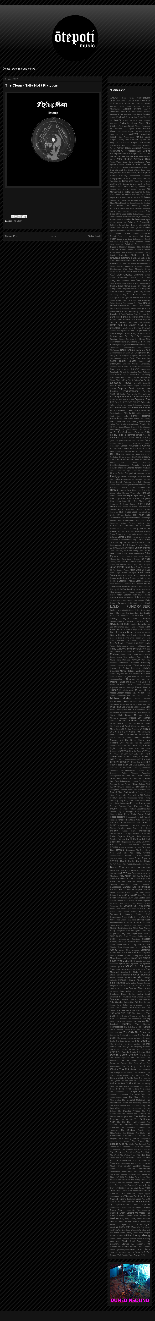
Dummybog (115, 364)
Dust (112, 369)
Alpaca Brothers (136, 131)
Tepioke (147, 1005)
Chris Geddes (138, 261)
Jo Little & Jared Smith (124, 553)
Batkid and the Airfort (132, 178)
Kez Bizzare (137, 584)
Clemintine (138, 275)
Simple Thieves (143, 925)
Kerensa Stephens (119, 581)
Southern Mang (123, 958)
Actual (120, 114)
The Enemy (145, 1055)
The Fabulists (138, 1058)
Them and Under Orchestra (122, 1158)
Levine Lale (130, 627)
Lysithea (137, 648)
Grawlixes (146, 471)
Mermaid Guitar (142, 690)
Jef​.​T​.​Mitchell (115, 548)
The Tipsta (134, 1147)
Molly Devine (125, 715)
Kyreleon (122, 603)
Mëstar (128, 693)
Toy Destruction (121, 1188)
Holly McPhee (133, 498)
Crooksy (122, 294)
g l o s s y (145, 438)
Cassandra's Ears (124, 239)
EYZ (125, 402)
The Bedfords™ (134, 1019)
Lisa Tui (113, 638)
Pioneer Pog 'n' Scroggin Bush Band (127, 812)
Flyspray (128, 430)
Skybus (147, 928)
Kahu (147, 570)
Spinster (120, 966)
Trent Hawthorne (135, 1191)
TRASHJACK (121, 1191)
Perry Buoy (123, 801)
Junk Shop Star (138, 567)
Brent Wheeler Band (118, 217)
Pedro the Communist (127, 798)
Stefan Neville (116, 975)
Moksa (112, 715)
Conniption (145, 289)
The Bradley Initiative (130, 1022)
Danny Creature (122, 309)
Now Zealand (124, 756)
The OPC (126, 1108)
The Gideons (140, 1072)
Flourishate (145, 424)
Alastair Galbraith (119, 123)
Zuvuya (137, 1255)
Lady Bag (139, 613)
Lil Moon (146, 632)
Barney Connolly (118, 176)
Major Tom (122, 657)
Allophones (122, 131)
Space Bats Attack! (140, 958)
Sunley (132, 994)
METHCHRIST (139, 693)
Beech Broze (139, 181)
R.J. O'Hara (145, 834)
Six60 (112, 928)
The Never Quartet (118, 1105)
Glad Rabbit (136, 457)
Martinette (140, 671)
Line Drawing (132, 635)
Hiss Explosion (117, 498)
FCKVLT (113, 410)
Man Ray (145, 660)
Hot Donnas (123, 507)
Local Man (119, 640)
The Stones (138, 1141)
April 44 (124, 151)
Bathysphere (116, 178)
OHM (143, 762)
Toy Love (134, 1188)
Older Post (94, 236)
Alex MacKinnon (126, 126)
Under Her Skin (133, 1210)
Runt (134, 876)
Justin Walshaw (137, 570)
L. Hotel (145, 603)
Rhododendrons (116, 856)
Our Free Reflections (120, 781)
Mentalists (123, 690)
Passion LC (129, 787)
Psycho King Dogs (141, 828)
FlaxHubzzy (116, 418)
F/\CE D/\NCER (134, 402)
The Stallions (124, 1141)
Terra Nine (114, 1008)
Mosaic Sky (135, 718)
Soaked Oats (134, 942)
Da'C (125, 300)
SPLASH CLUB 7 (134, 966)
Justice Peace (123, 570)
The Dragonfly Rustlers (140, 1047)
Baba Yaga (145, 170)
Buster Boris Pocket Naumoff (122, 228)
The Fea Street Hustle (132, 1060)
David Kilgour (116, 317)
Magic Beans (139, 654)
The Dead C (142, 1040)
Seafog (142, 898)
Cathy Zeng (123, 242)
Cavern (147, 242)
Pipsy (120, 814)
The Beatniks (121, 1019)
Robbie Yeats (144, 864)
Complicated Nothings (131, 289)
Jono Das (140, 562)
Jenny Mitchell (127, 548)
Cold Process (115, 283)
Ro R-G (113, 864)
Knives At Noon (124, 597)
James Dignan (125, 537)
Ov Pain (143, 781)
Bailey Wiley (132, 173)
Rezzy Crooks (142, 853)
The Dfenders (116, 1044)
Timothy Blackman (128, 1174)
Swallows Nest (129, 997)
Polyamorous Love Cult (133, 817)
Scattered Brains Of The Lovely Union (133, 892)
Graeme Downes (118, 468)
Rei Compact (117, 844)
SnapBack (135, 939)
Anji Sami (126, 145)
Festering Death (116, 413)
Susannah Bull (116, 997)
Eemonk (132, 375)
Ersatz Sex (136, 394)
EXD (131, 399)
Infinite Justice (140, 518)
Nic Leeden (145, 743)
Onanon (129, 767)
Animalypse (115, 145)
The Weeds (114, 1155)
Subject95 (114, 986)
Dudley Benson (127, 361)
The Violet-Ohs (133, 1152)
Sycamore (124, 999)
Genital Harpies (117, 443)
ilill (120, 518)
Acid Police (137, 112)
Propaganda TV (125, 825)
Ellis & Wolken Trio (135, 380)
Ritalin (147, 861)
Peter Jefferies (137, 803)
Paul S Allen (116, 792)
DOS (148, 350)
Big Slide (146, 192)
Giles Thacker (117, 454)
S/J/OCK (113, 879)
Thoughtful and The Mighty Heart (135, 1163)
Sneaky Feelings (118, 942)
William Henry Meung (137, 1235)
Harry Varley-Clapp (140, 487)
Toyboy (142, 1188)
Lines (141, 635)
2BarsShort (115, 101)
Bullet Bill (121, 222)
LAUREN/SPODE (117, 621)
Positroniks (145, 820)
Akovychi (133, 120)
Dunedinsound (144, 367)
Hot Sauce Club (135, 507)
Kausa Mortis (116, 578)
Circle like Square (117, 272)
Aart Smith (125, 106)
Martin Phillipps (127, 671)
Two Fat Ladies (142, 1201)
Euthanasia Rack (142, 397)
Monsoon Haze (142, 715)
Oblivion (120, 759)
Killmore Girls (144, 586)
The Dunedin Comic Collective (131, 1052)
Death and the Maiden (123, 325)
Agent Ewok (115, 117)
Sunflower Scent (118, 994)
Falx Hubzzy (128, 405)
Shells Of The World (137, 917)
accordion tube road (120, 111)
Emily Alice (121, 386)
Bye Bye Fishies (142, 228)
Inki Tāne (145, 520)
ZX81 (143, 1255)
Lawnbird (130, 621)
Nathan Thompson (118, 737)
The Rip (121, 1122)
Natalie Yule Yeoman (127, 734)
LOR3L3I (128, 643)
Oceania (127, 759)
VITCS (136, 1222)
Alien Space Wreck (132, 129)
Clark (119, 274)
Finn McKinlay (144, 413)
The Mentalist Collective (133, 1100)
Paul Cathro (140, 787)
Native (130, 737)
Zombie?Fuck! (127, 1255)
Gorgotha (135, 465)
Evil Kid (118, 399)
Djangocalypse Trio (132, 347)
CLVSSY (134, 278)
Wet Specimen (124, 1230)
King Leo (126, 589)
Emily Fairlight (133, 386)
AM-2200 (134, 134)
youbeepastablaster (126, 1249)
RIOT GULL (115, 861)
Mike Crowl (124, 704)
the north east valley (136, 1105)
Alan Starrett (144, 120)
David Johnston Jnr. (142, 314)
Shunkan (137, 922)
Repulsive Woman (133, 847)
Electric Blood (125, 377)
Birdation (145, 197)
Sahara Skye (139, 879)
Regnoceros (126, 842)
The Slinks (140, 1133)
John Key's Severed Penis (128, 559)
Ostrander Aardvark (127, 778)
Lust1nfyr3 (121, 649)
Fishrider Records (140, 416)
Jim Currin (128, 551)
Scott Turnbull (144, 895)
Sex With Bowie (142, 906)
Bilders (118, 195)
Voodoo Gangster (118, 1224)
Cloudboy (122, 278)
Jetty (121, 551)
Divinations (132, 342)
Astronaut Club (142, 159)
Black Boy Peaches (130, 200)
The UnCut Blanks (142, 1149)
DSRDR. (113, 361)
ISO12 (119, 528)
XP (119, 1247)
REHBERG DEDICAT (141, 842)
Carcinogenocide (124, 236)
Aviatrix (120, 164)
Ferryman (145, 410)
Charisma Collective (135, 250)
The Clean (17, 221)
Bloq (127, 208)
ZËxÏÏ (119, 1255)
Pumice (114, 830)
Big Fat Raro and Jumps (131, 192)
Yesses (146, 1247)
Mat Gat (128, 674)
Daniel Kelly (137, 306)
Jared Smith (144, 540)
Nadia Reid (134, 731)
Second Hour (122, 901)
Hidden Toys (122, 496)
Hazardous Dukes (139, 490)
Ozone (121, 784)
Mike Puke (115, 706)
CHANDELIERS (143, 247)
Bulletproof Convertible (139, 222)
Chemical (130, 253)
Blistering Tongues (141, 205)
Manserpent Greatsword (129, 663)
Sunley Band (143, 994)
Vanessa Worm (132, 1216)
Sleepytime (136, 931)
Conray (128, 291)
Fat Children (115, 408)
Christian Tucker (142, 266)
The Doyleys (123, 1047)
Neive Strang (137, 740)
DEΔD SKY (145, 334)
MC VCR (142, 682)
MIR (126, 710)
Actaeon (113, 114)
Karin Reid (122, 575)
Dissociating (120, 342)
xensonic (141, 1244)
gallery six (123, 440)
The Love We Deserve (140, 1089)
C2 (111, 233)
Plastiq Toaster (117, 817)
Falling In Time (116, 405)
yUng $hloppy (128, 1252)
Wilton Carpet (115, 1239)
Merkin (131, 690)
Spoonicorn (115, 969)
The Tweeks (127, 1149)
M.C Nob (146, 649)
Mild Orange (127, 707)
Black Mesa (115, 203)
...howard (114, 98)
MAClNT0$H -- (129, 651)
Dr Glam (126, 353)
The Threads (124, 1147)
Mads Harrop (127, 654)
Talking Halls (129, 1002)
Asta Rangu (139, 156)
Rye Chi (140, 876)
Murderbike (145, 726)
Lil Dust (137, 632)
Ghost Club (137, 451)
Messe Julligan (117, 693)
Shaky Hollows (130, 912)
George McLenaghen (130, 446)
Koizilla (136, 597)
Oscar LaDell (143, 776)
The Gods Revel (137, 1075)
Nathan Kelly (144, 734)
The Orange (136, 1108)
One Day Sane (140, 768)
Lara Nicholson (122, 616)
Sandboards (115, 887)
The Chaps (118, 1032)
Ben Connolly (130, 186)
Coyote (135, 291)
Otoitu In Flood (143, 778)
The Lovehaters (117, 1092)
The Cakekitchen (131, 1027)
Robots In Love (133, 867)
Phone (113, 808)
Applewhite (115, 151)
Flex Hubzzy (145, 419)
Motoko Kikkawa (128, 720)
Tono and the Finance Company (129, 1185)
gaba (112, 440)
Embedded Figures (120, 382)
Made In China (143, 651)
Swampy (114, 999)
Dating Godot (138, 311)
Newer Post (11, 236)
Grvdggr (115, 476)
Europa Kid (127, 396)
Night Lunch (116, 748)
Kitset (112, 595)
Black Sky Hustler (142, 203)
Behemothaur (135, 184)
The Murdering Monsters (139, 1103)
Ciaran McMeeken (136, 269)
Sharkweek (115, 914)
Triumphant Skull (117, 1196)
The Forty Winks (137, 1063)
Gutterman (142, 476)
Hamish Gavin (137, 479)
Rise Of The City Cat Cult (132, 861)
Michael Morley (120, 698)
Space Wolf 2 (117, 960)
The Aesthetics (124, 1010)
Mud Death (125, 726)
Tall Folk (139, 1002)
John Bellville (139, 553)
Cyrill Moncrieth (132, 297)
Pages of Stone (131, 784)
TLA (117, 1177)
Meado (138, 685)
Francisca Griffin (142, 432)
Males (147, 657)
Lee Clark (140, 621)
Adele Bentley (143, 114)
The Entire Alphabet (119, 1058)
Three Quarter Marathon (129, 1166)
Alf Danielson (116, 129)
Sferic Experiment (128, 909)
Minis (143, 707)
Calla (127, 233)
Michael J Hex (143, 696)
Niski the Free (135, 751)
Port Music (130, 820)
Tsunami (122, 1199)
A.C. (133, 104)
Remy (121, 847)
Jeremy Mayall (142, 547)
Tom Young (135, 1180)
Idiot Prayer (138, 515)
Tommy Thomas (132, 1182)
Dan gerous (128, 303)
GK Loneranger (125, 457)
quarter (136, 834)
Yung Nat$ (140, 1252)
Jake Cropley (138, 534)
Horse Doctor (129, 504)
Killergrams (134, 586)
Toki (122, 1177)
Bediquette (127, 181)
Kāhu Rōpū (115, 573)
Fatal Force (127, 408)
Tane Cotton (122, 1005)
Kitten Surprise (124, 595)
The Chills (129, 1032)
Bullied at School (117, 225)
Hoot (147, 501)
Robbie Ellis (121, 864)
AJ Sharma (127, 117)
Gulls (123, 476)
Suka (126, 988)
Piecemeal (123, 809)
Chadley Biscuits (127, 247)
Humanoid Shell (116, 512)
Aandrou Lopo (143, 103)
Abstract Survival (132, 109)
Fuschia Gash (133, 438)
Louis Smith (138, 643)
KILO (119, 589)
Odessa (134, 759)
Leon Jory (134, 624)
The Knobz (140, 1081)
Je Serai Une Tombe (141, 545)
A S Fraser (124, 103)
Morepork (123, 718)
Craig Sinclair (144, 291)
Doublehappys (116, 353)
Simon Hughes (130, 925)
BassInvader (135, 176)
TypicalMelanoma (123, 1205)
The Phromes (127, 1114)
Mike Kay (134, 704)
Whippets (135, 1230)
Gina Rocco (129, 454)
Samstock (124, 884)
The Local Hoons (123, 1089)
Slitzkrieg (121, 933)
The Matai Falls (137, 1094)
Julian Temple (144, 565)
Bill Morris (135, 197)
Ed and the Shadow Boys (131, 372)
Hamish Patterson (123, 482)
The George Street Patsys (121, 1072)
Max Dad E (136, 679)
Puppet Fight (128, 831)
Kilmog (113, 589)
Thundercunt (115, 1172)
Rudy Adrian (125, 876)
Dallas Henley (116, 303)
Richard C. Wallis (133, 855)
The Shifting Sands (132, 1130)
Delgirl (120, 333)
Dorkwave (140, 350)
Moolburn (114, 718)
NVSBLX (146, 756)
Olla (111, 768)
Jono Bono (131, 562)
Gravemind (136, 471)
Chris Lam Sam (128, 263)
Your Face (144, 1249)
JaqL (135, 540)
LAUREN (146, 618)
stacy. (142, 969)
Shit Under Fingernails (126, 920)
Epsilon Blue (143, 388)
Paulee (141, 792)
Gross (147, 473)
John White (145, 559)
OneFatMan (130, 770)
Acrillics (147, 112)
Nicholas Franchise (118, 746)
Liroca (147, 635)
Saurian (127, 890)
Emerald (137, 383)
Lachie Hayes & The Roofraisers (136, 610)
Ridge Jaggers (142, 858)
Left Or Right (123, 624)
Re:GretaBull (139, 839)
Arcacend (132, 151)
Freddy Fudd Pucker (120, 435)
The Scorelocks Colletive (133, 1127)
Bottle (129, 214)
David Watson (136, 320)
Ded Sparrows (123, 331)
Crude (130, 294)
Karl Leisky (133, 575)
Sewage (128, 905)
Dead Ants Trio (135, 322)
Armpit (146, 150)
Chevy (147, 253)
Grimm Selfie (117, 473)
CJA (112, 274)
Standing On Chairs (129, 972)
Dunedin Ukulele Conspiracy (136, 364)
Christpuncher (115, 269)
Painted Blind (144, 784)
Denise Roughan (131, 333)
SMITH (113, 939)
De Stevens (120, 322)
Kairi (140, 572)
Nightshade (129, 748)
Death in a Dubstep (132, 328)
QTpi (130, 834)
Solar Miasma (123, 947)
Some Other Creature (129, 950)
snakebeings (124, 939)
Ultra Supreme (142, 1205)
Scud (112, 898)
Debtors (113, 331)
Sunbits (147, 991)
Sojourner (137, 944)
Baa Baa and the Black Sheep (125, 170)
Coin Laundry (143, 280)
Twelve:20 (146, 1199)
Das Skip (128, 311)
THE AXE (126, 1013)
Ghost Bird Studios (123, 451)
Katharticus (145, 575)
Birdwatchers (115, 200)
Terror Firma (134, 1008)
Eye (112, 402)
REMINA (114, 847)
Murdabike (135, 726)
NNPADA (145, 751)
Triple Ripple (144, 1193)
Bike (112, 195)
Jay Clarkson (125, 542)
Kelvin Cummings (131, 578)
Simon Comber (116, 925)
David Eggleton (127, 314)
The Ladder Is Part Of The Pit (130, 1082)
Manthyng (145, 662)
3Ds (123, 101)
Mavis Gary (125, 679)
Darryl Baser (144, 309)
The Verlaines (117, 1152)
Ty (111, 1205)
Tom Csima (129, 1177)
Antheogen (136, 145)
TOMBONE (120, 1182)
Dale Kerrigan (143, 300)
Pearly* (113, 798)
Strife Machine (117, 982)
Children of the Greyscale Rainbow (130, 256)
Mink (147, 707)
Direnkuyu (130, 339)
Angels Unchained (140, 142)
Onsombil (140, 770)
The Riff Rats (127, 1119)
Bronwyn (136, 217)
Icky (117, 515)
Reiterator (146, 845)
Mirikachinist (140, 710)
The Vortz (145, 1152)
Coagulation (115, 280)
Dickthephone (116, 336)
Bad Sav (122, 173)
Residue (120, 850)
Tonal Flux (145, 1182)
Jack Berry (133, 528)
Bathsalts (146, 176)
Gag (116, 440)
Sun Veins (137, 991)
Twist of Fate (115, 1202)
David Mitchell (123, 320)
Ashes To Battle (126, 156)
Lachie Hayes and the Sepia (122, 613)
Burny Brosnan (132, 225)
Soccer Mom (121, 944)
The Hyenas (115, 1081)
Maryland (120, 674)
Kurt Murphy (139, 600)
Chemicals (139, 253)
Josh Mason (120, 565)
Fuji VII (123, 438)
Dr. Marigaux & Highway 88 (130, 356)
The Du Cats (133, 1049)
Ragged (130, 836)
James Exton (138, 537)
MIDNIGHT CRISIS (119, 701)
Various (114, 1218)
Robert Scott (117, 867)
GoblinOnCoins (140, 460)
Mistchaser (114, 713)
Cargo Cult (138, 236)
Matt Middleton (138, 676)
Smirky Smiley (144, 936)
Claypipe (128, 274)
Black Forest (144, 200)
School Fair (115, 895)
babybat (113, 173)
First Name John (119, 416)
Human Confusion (126, 509)
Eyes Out (118, 402)
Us (136, 1213)
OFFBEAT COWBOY (119, 762)
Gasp (142, 440)
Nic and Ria (132, 743)
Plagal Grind (144, 814)
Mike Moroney (144, 704)
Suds (112, 988)
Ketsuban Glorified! (123, 584)
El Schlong (145, 375)
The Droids (114, 1049)
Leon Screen (144, 624)
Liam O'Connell (124, 629)
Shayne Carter (133, 914)
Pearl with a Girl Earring (139, 795)
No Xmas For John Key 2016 (124, 754)
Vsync (147, 1224)
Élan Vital (114, 377)
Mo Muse (146, 713)
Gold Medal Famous (135, 462)
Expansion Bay (142, 399)
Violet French (125, 1222)
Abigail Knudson (142, 106)
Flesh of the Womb (131, 419)
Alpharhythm (121, 134)
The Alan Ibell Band (141, 1010)
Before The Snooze (121, 184)
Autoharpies (139, 162)
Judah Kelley (132, 565)
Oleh (148, 765)
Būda (142, 219)
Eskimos (146, 394)
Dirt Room (140, 339)
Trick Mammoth (128, 1193)
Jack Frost (126, 531)
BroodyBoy (145, 217)
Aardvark (113, 106)
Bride (129, 217)
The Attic (115, 1013)
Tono (112, 1185)
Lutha (129, 649)
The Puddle (140, 1116)
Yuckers (113, 1252)
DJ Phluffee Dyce (139, 344)
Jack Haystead (137, 531)
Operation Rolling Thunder (124, 773)
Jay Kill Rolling (126, 545)
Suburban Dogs (126, 986)
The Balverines (138, 1013)
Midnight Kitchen (137, 702)
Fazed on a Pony (141, 407)
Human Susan (143, 509)
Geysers (140, 449)
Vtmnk (112, 1227)
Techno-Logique (135, 1005)
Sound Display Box (134, 955)
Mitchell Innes (125, 713)
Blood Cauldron (117, 208)
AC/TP (147, 109)
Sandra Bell (116, 889)
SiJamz (146, 922)
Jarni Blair (114, 542)
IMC (124, 518)
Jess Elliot (114, 551)
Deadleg (146, 322)
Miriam (131, 710)
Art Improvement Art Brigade (124, 154)
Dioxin (121, 339)
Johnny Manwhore (117, 562)
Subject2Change (143, 983)
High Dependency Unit (138, 495)
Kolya (142, 598)
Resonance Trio (132, 850)
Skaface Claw (126, 928)
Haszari (114, 490)
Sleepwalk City (123, 931)
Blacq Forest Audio (120, 205)
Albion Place (137, 123)
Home (53, 236)
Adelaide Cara (130, 114)
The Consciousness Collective (129, 1038)
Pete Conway (139, 801)
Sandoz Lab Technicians (136, 887)
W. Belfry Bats (123, 1227)
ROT (123, 873)
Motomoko (145, 721)
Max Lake (146, 679)
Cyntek (121, 297)
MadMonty (115, 654)
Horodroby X (115, 504)
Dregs (125, 358)
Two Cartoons (127, 1202)
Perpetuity (114, 801)
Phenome (138, 806)
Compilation (115, 289)
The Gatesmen (143, 1070)
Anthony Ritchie (124, 148)
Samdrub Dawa (143, 881)
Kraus (129, 600)
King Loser (136, 589)
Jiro (145, 551)
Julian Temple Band (120, 567)
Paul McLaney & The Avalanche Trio (135, 790)
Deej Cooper (135, 330)
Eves (112, 399)
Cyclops (113, 297)
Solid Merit (135, 947)
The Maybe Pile (137, 1097)
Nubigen (136, 756)
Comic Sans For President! (137, 286)
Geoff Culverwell (134, 443)
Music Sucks (116, 729)
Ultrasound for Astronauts (120, 1207)
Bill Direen (126, 195)
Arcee (140, 151)
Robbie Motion (133, 864)
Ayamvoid (126, 167)
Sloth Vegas (131, 933)
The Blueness (139, 1021)
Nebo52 (137, 737)
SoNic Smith (131, 952)
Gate (147, 440)
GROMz (140, 473)
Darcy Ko (134, 309)
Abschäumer (115, 109)
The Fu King (128, 1066)
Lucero (131, 646)
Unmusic (114, 1213)
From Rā (146, 435)
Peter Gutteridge (122, 803)
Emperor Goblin (126, 388)
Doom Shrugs (127, 350)
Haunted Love (125, 490)
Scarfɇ (112, 892)
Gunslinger (132, 476)
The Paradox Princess (129, 1111)
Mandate (113, 663)
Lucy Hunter (140, 646)
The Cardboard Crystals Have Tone (125, 1030)
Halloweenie (126, 479)
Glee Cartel (115, 460)
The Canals (144, 1027)
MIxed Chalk (136, 713)
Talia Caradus (116, 1002)
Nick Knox (133, 745)
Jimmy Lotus (138, 551)
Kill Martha (124, 586)
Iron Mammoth (127, 526)
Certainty (146, 244)
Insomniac (114, 523)
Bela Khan (145, 184)
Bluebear (146, 208)
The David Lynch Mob (125, 1041)
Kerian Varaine (136, 581)
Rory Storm (130, 870)
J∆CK (125, 528)
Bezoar (142, 189)
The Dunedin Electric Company (130, 1053)
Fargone (146, 405)
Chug (125, 269)
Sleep (112, 931)
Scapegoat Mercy (141, 889)
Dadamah (132, 300)
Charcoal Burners (118, 250)
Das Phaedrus (116, 311)
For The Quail (120, 432)
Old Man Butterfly (137, 765)
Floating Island (138, 421)
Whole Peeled (116, 1235)
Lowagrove (123, 646)
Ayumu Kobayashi (138, 167)
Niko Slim (139, 748)
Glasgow (146, 457)
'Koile (124, 98)
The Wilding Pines (127, 1155)
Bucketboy (133, 219)
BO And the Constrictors (120, 211)
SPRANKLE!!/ (126, 969)
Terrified (124, 1008)
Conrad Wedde (117, 291)
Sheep (124, 917)
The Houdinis (144, 1078)
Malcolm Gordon (136, 657)
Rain (138, 836)
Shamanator (144, 911)
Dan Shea (138, 303)
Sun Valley (125, 991)
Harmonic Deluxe (118, 487)
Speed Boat (124, 964)
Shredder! (128, 922)
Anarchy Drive (123, 140)
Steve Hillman (116, 978)
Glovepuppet (127, 460)
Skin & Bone (138, 928)
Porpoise (122, 820)
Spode (147, 966)
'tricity (131, 98)
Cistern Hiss (131, 272)
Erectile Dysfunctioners (124, 391)
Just (114, 570)
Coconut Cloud (128, 280)
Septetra (146, 901)
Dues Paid (144, 361)
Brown (113, 219)
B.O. (148, 167)
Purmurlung (144, 831)
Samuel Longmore (141, 884)
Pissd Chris (130, 814)
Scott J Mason (129, 895)
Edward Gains (121, 375)
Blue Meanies (136, 208)
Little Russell (135, 638)
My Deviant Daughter (130, 729)
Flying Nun (119, 430)
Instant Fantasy (128, 523)
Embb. (147, 380)
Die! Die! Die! (132, 336)
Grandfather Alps (123, 471)
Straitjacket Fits (133, 977)
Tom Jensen (140, 1177)
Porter (137, 820)
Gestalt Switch (129, 449)
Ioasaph (114, 525)
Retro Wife (128, 853)
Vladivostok (145, 1222)
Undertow (146, 1210)
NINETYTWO (123, 751)
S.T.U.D (147, 876)
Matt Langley (124, 676)
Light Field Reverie (141, 630)
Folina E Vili (137, 430)
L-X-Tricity (133, 603)
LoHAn (142, 640)
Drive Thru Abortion (140, 358)
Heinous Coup (128, 493)
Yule (119, 1252)
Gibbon (147, 451)
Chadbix (114, 247)
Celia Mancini (116, 244)
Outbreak (134, 781)
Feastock (122, 410)
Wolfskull (139, 1239)
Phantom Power (126, 806)
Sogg (130, 944)
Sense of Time (135, 901)
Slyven (140, 933)
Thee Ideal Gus (143, 1155)
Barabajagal (144, 172)
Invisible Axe (144, 523)
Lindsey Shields (117, 635)
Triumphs (128, 1196)
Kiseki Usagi (135, 592)
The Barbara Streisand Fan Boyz (132, 1016)
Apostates (146, 148)
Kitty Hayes (138, 595)
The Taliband (140, 1144)
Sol (144, 944)
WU (132, 1244)
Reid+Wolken (133, 845)
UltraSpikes (136, 1207)
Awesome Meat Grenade (137, 164)
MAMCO (136, 660)
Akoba (126, 120)
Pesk (131, 800)
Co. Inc (145, 278)
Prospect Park (139, 825)
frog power (136, 435)
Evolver (126, 399)
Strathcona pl (143, 980)
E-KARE (135, 369)
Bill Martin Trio (123, 197)
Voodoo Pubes (135, 1224)
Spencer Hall (136, 964)
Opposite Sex (128, 776)
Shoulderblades (116, 923)
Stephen (126, 975)
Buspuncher (144, 225)
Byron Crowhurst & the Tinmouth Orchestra (127, 230)
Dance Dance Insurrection (130, 304)
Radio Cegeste (117, 836)
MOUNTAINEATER (118, 723)
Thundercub (144, 1169)
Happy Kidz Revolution (140, 485)
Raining (121, 839)
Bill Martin (136, 195)
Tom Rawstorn (124, 1180)
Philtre (147, 806)
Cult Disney (145, 295)
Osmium (114, 778)
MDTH (130, 685)
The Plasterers (140, 1114)
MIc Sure (131, 696)
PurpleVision (115, 834)
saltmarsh (131, 881)
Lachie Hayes (116, 610)
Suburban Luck (142, 986)
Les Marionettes (117, 627)
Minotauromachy (117, 710)
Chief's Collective (119, 255)
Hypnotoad (142, 512)
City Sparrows (144, 272)
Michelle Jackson (142, 699)
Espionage (115, 396)
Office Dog (135, 762)
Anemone (125, 142)
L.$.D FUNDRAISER (130, 606)
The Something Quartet (128, 1138)
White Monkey (126, 1233)
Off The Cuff (144, 759)
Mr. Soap (145, 723)
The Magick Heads (135, 1091)
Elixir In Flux (121, 380)
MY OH (143, 729)
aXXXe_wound (116, 167)
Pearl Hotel (121, 795)
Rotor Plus (131, 873)
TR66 (147, 1188)
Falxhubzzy (138, 405)
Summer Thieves (137, 988)
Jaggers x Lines (123, 534)
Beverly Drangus (130, 189)
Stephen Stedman (140, 974)
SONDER (121, 953)
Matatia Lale (139, 674)
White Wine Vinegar (141, 1233)
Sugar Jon (119, 988)
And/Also (146, 140)
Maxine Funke (117, 682)
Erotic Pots (125, 394)
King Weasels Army (118, 592)
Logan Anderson (131, 640)
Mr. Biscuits (134, 723)
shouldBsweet (143, 920)
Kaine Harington (129, 573)
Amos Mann (129, 137)
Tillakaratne (126, 1172)
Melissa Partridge (126, 687)
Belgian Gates (116, 186)
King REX (146, 589)
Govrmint (146, 465)
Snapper (146, 939)
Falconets (145, 402)
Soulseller (119, 955)
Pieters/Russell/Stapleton (140, 809)
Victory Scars (136, 1219)
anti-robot (136, 148)
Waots (133, 1227)
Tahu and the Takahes (140, 999)
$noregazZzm (143, 98)
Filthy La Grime (131, 413)
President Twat (133, 823)
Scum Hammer (121, 898)
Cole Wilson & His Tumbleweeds (136, 283)
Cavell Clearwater (136, 242)
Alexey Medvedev (142, 126)
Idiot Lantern (126, 515)
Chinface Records (123, 261)
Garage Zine (134, 440)
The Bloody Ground (124, 1021)
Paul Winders (130, 792)
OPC (148, 770)
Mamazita (126, 660)
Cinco (147, 269)
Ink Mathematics (126, 520)
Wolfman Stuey (128, 1239)
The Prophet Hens (125, 1116)
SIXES (118, 928)
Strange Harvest (126, 980)
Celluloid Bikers (132, 244)
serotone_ (114, 903)
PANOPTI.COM (117, 787)
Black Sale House (127, 203)
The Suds (129, 1144)
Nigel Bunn (144, 745)
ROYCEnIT (140, 873)
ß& (139, 969)
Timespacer (138, 1172)
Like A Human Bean (121, 632)
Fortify (130, 432)
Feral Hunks (134, 410)
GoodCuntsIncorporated (119, 465)
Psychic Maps (125, 828)
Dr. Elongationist (138, 353)
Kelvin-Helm (145, 578)
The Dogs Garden (132, 1044)
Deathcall (146, 328)
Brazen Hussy (144, 214)
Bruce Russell (122, 219)
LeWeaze (140, 627)
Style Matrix (131, 983)
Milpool (137, 707)
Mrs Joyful (114, 726)
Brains (135, 214)
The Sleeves (128, 1133)
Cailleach (119, 233)
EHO (138, 375)
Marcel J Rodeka (117, 665)
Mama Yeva (115, 660)
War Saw (140, 1227)
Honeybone (122, 501)
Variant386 (145, 1216)
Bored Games (139, 211)
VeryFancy (124, 1219)
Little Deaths (123, 638)
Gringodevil (130, 473)
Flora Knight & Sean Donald (127, 424)
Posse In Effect (118, 822)
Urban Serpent (126, 1213)
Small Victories (130, 936)
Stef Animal (145, 972)
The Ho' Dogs (132, 1078)
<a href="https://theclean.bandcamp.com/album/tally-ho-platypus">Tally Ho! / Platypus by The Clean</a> (52, 200)
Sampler (113, 884)
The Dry (123, 1049)
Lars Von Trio (136, 616)
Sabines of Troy (125, 879)
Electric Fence (139, 377)
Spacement (130, 961)
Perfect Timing (144, 798)
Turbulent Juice (134, 1199)
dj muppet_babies (123, 345)
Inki (137, 520)
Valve (121, 1216)
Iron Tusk (139, 526)
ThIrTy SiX (140, 1158)
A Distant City (132, 101)
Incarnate (130, 518)
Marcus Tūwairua (134, 665)
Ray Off (128, 839)
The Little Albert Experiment (127, 1086)
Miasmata (122, 696)
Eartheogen (145, 369)
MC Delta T (131, 682)
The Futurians (127, 1069)
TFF (143, 1008)
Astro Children (124, 159)
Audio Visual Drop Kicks (121, 162)
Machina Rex (116, 651)
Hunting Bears (130, 512)
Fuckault (114, 437)
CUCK (137, 295)
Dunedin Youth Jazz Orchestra (123, 367)
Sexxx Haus (115, 909)
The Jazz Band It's (128, 1081)
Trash (112, 1191)
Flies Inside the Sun (120, 421)
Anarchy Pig (136, 140)
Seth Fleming (125, 903)
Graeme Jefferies (134, 468)
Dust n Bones (122, 369)
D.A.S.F (143, 297)
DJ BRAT (142, 342)
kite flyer (146, 592)
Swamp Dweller (143, 997)
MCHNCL (121, 684)
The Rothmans (125, 1125)
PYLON (124, 834)
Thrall (112, 1166)
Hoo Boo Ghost (136, 501)
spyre (135, 969)
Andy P (114, 142)
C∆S (148, 230)
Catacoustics (138, 239)
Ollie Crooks (119, 767)
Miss (148, 710)
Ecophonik (114, 372)
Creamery (114, 295)
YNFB (112, 1249)
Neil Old (123, 740)
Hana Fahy (137, 482)
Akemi (118, 120)
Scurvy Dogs (133, 898)
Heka (138, 493)
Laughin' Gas (129, 618)
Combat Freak (116, 286)
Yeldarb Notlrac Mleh (132, 1247)
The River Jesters (136, 1122)
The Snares (139, 1136)
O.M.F (113, 759)
